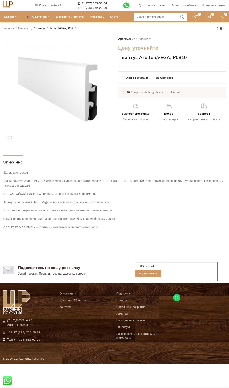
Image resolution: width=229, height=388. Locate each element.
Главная (9, 35)
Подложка (123, 300)
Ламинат (122, 320)
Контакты (66, 313)
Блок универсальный (130, 327)
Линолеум (123, 334)
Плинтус (24, 35)
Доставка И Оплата (73, 307)
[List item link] (29, 339)
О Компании (68, 300)
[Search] (160, 23)
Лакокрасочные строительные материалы (136, 342)
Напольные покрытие (131, 313)
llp (15, 365)
